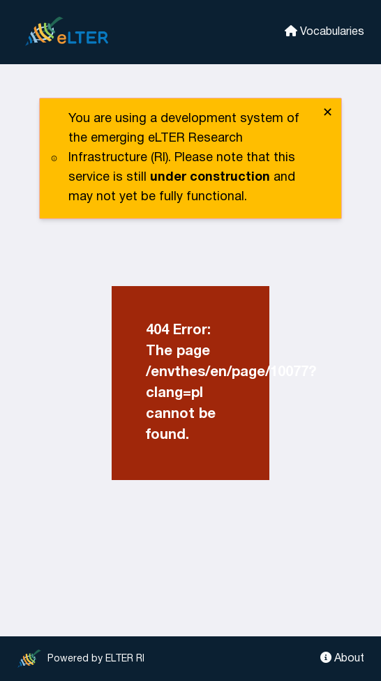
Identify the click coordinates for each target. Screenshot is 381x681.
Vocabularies (324, 31)
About (342, 658)
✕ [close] (327, 113)
